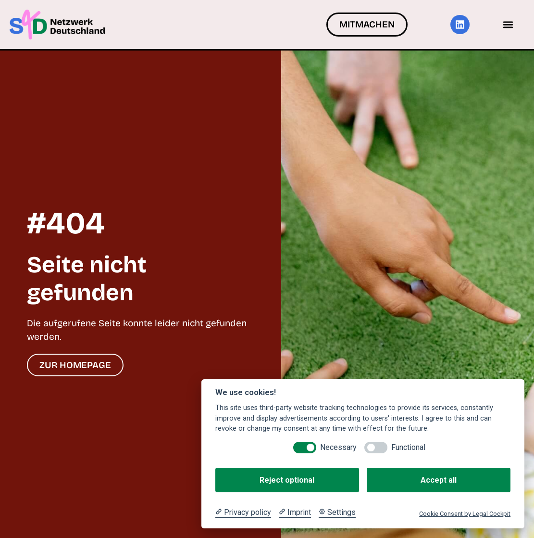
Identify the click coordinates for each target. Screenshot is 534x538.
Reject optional (287, 480)
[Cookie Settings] (337, 512)
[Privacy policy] (243, 512)
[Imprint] (295, 512)
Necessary (338, 447)
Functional (408, 447)
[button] (508, 24)
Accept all (439, 480)
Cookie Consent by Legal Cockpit (464, 513)
